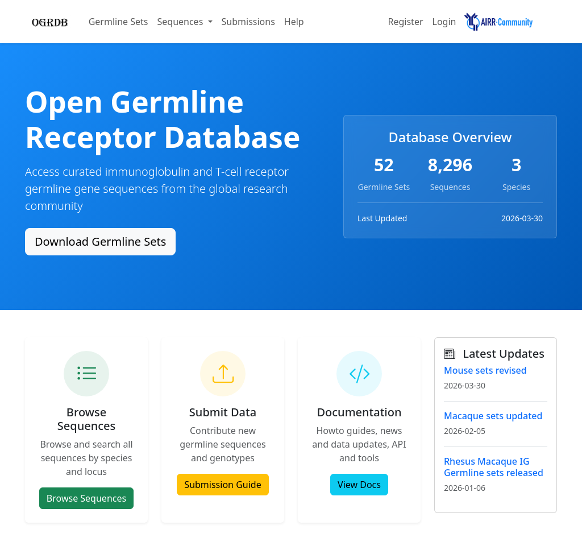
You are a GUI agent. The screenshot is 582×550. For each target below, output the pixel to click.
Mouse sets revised (485, 370)
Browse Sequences (86, 498)
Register (405, 21)
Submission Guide (222, 484)
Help (294, 21)
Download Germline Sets (100, 241)
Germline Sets (118, 21)
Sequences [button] (181, 21)
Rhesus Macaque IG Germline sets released (493, 466)
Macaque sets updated (493, 416)
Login (444, 21)
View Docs (359, 484)
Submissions (248, 21)
